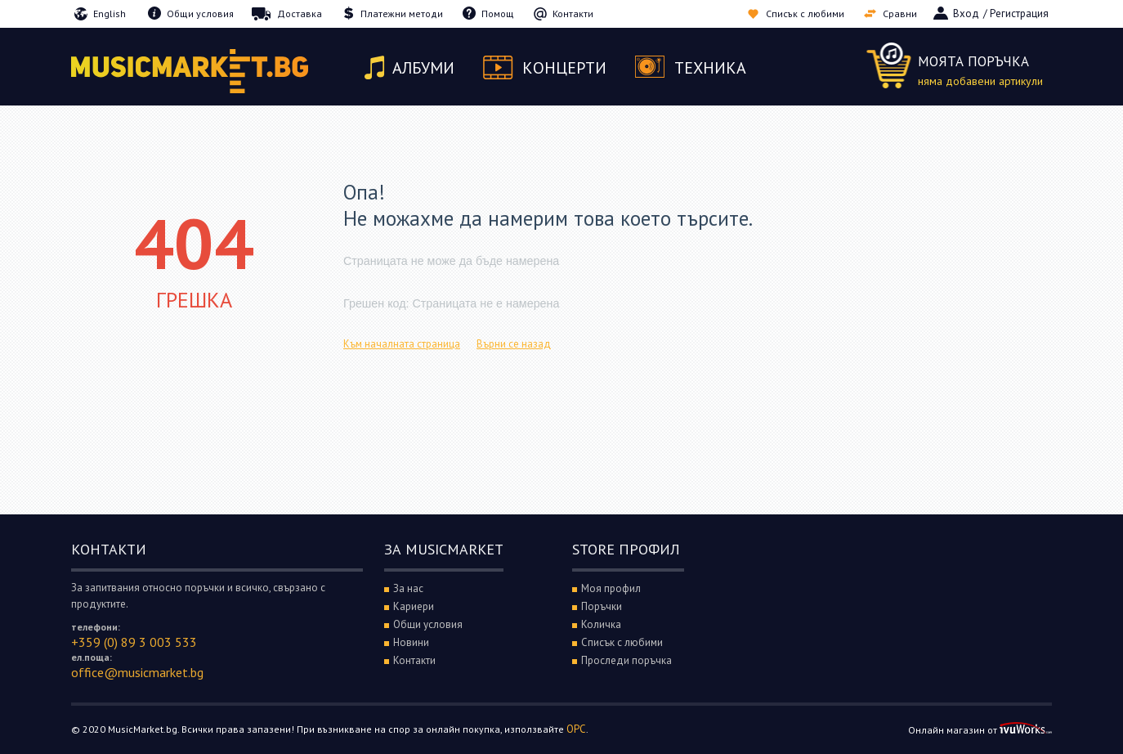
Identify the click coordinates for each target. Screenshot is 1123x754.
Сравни (900, 13)
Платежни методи (401, 13)
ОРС (576, 729)
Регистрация (1019, 13)
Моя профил (611, 588)
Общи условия (200, 13)
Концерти (564, 68)
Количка (601, 624)
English (109, 13)
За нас (408, 588)
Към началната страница (401, 344)
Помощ (497, 13)
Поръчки (601, 606)
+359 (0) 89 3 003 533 (134, 642)
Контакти (573, 13)
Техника (710, 68)
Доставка (299, 13)
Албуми (423, 68)
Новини (411, 642)
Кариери (413, 606)
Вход (966, 13)
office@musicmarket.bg (137, 672)
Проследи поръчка (626, 660)
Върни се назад (513, 344)
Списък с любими (805, 13)
